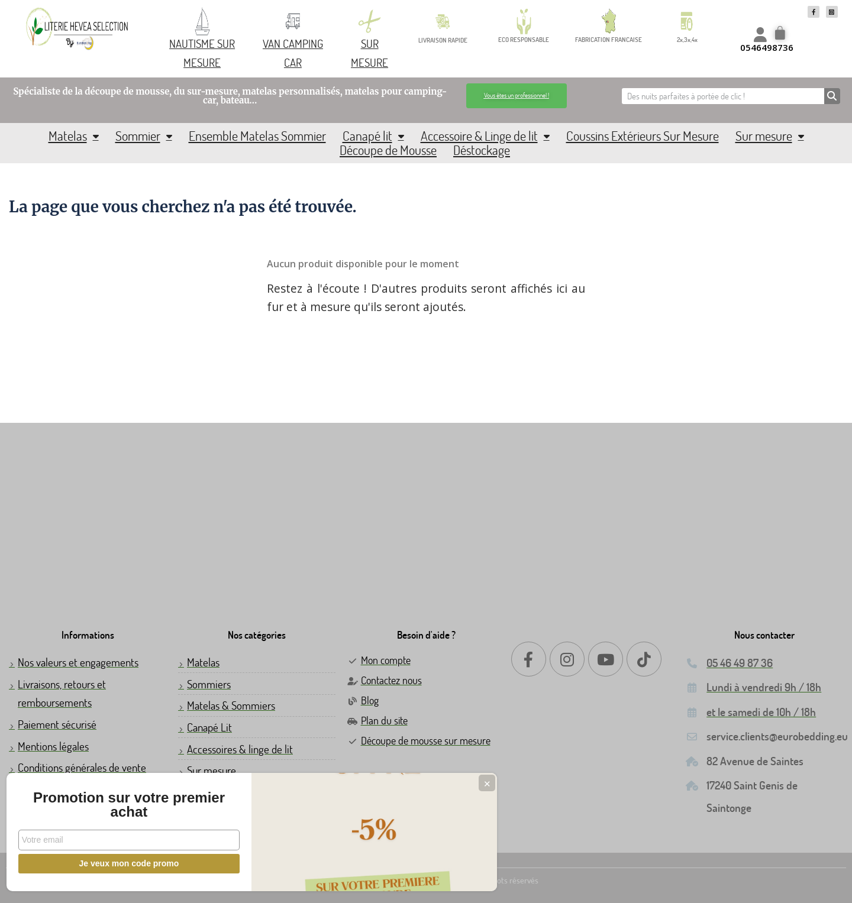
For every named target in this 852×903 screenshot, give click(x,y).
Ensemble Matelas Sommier (257, 136)
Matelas (74, 136)
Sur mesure (769, 136)
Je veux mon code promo (89, 863)
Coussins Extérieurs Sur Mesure (642, 136)
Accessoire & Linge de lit (485, 136)
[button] (516, 95)
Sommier (143, 136)
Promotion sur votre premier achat (88, 797)
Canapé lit (373, 136)
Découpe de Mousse (388, 150)
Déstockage (481, 150)
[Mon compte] (760, 34)
